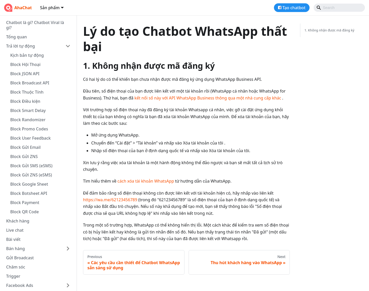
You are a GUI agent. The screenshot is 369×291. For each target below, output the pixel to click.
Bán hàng (15, 248)
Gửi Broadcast (20, 258)
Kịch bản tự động (27, 55)
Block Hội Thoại (25, 64)
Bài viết (13, 239)
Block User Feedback (30, 138)
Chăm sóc (15, 267)
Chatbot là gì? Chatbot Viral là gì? (35, 25)
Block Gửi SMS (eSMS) (31, 166)
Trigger (13, 276)
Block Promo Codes (29, 129)
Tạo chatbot (293, 7)
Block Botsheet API (28, 193)
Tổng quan (16, 37)
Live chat (15, 230)
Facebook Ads (19, 285)
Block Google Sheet (29, 184)
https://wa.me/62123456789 (110, 200)
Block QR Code (24, 212)
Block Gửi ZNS (24, 156)
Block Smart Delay (28, 110)
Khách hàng (17, 221)
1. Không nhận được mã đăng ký (329, 30)
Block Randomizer (28, 119)
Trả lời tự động (20, 46)
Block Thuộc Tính (27, 92)
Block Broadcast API (29, 83)
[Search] (339, 8)
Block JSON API (24, 73)
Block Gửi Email (25, 147)
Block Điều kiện (25, 101)
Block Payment (24, 202)
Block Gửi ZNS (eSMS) (31, 175)
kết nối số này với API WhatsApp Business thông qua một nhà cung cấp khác (208, 98)
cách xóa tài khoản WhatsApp (145, 181)
